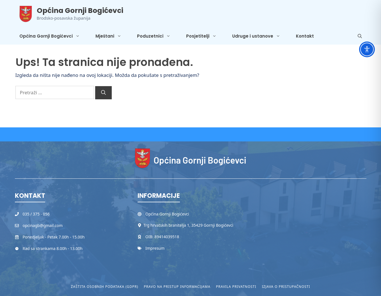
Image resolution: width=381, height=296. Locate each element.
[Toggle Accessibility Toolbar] (367, 49)
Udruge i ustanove (260, 36)
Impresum (155, 248)
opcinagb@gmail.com (43, 225)
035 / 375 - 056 (36, 214)
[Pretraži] (103, 93)
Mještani (112, 36)
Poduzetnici (157, 36)
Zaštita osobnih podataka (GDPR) (104, 286)
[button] (360, 36)
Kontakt (305, 36)
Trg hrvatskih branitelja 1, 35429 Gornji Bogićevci (188, 225)
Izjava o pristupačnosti (286, 286)
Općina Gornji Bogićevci (80, 10)
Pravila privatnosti (236, 286)
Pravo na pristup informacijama (177, 286)
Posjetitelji (205, 36)
